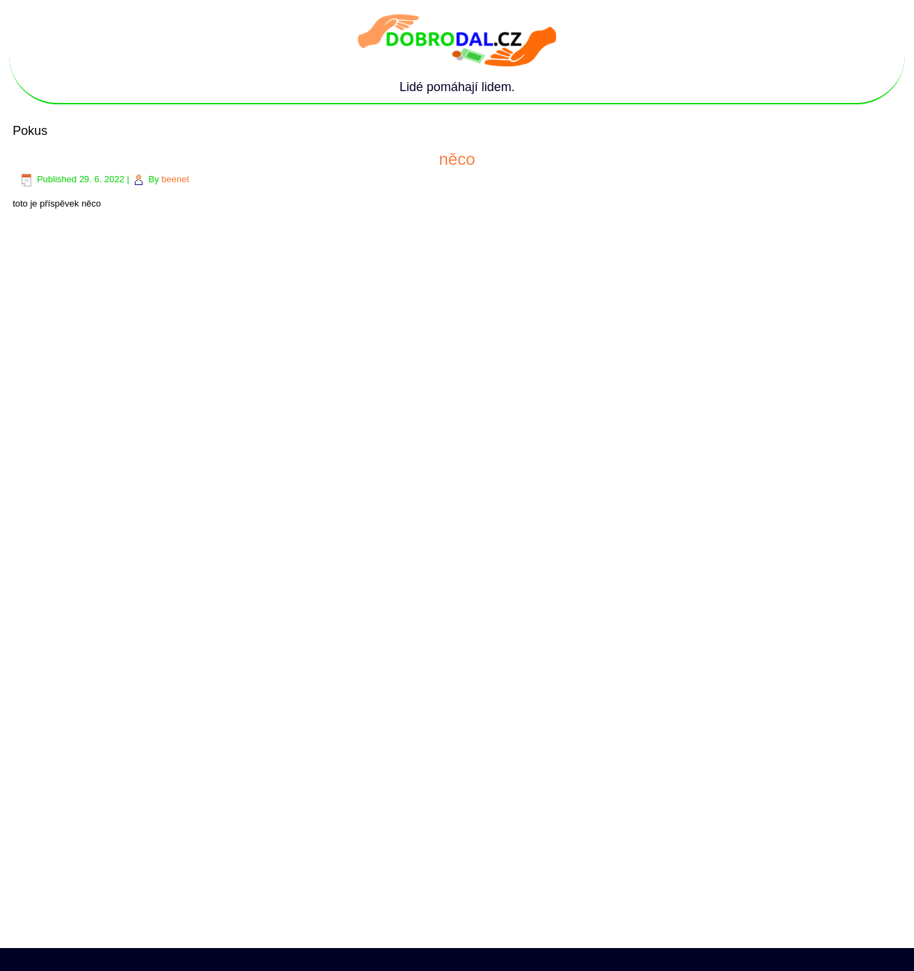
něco (457, 159)
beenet (175, 179)
